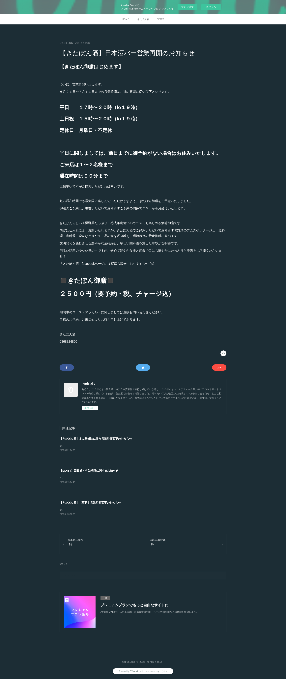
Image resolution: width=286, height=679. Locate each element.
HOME (125, 19)
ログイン (211, 7)
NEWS (160, 19)
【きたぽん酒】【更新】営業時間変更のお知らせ (90, 503)
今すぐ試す (187, 6)
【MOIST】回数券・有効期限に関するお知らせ (89, 470)
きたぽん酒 (143, 19)
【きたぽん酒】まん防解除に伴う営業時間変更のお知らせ (96, 438)
